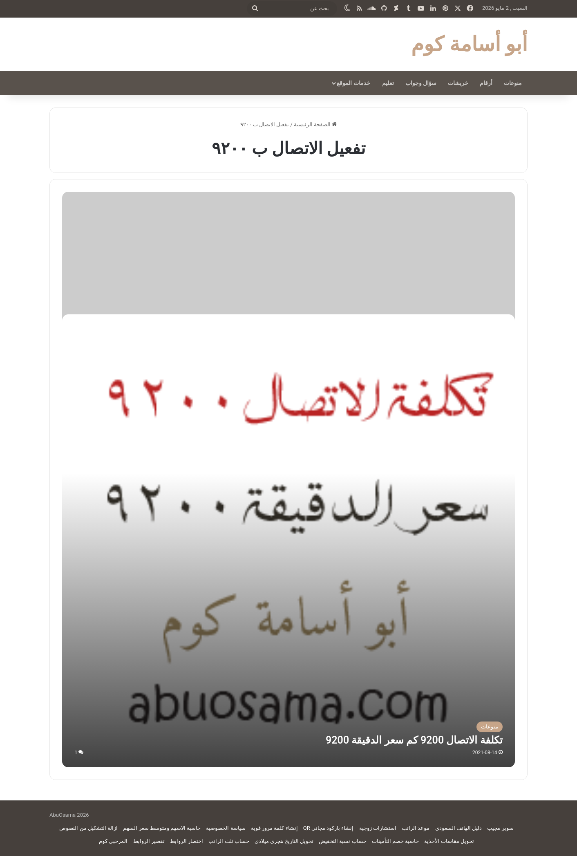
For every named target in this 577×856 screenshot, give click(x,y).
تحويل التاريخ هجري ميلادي (284, 841)
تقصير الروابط (149, 841)
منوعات (513, 83)
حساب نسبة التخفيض (342, 841)
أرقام (486, 83)
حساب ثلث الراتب (228, 841)
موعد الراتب (415, 828)
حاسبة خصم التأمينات (395, 841)
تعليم (388, 83)
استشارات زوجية (377, 828)
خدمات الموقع (353, 83)
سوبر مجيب (500, 828)
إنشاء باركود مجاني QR (328, 828)
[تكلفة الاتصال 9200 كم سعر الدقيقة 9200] (288, 540)
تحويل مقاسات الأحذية (449, 841)
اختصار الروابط (186, 841)
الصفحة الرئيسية (315, 124)
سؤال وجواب (420, 83)
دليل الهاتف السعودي (458, 828)
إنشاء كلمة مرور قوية (274, 828)
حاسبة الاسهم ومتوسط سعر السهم (162, 828)
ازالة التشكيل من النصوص (88, 828)
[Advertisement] (289, 253)
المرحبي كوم (113, 841)
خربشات (458, 83)
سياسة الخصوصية (225, 828)
